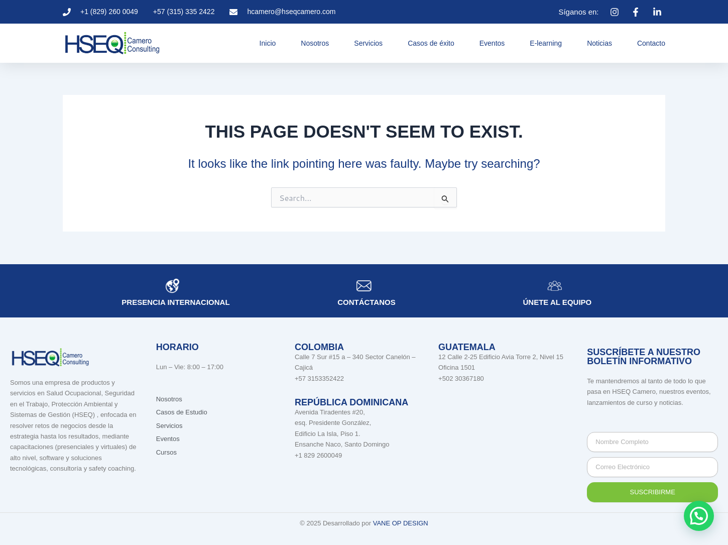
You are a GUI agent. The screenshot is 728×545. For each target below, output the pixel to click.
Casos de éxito (431, 43)
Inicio (268, 43)
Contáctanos (366, 302)
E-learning (546, 43)
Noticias (599, 43)
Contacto (651, 43)
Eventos (492, 43)
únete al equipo (557, 302)
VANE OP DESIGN (400, 523)
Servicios (368, 43)
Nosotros (315, 43)
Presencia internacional (175, 302)
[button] (699, 516)
